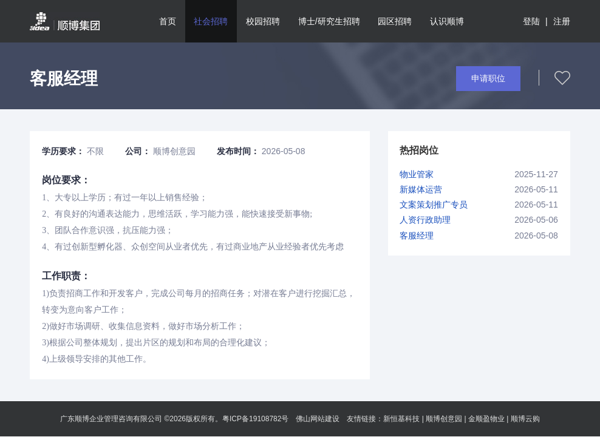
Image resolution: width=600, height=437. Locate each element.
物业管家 (417, 174)
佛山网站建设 (317, 419)
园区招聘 (395, 21)
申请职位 (488, 78)
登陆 (531, 21)
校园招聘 (263, 21)
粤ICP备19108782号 (255, 419)
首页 (167, 21)
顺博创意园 (444, 419)
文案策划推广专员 (434, 204)
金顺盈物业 (486, 419)
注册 (561, 21)
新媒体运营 (421, 189)
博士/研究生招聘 (329, 21)
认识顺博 (447, 21)
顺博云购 (525, 419)
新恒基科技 (401, 419)
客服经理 (417, 235)
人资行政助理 (425, 220)
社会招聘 (211, 21)
